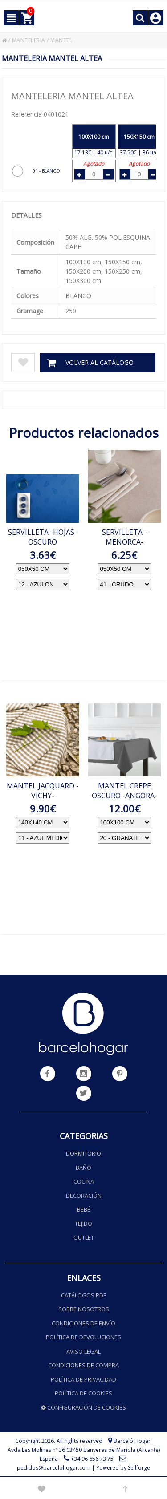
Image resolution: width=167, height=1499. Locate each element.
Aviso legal (83, 1351)
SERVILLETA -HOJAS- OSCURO (42, 537)
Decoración (84, 1196)
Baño (83, 1168)
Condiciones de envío (83, 1323)
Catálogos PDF (83, 1295)
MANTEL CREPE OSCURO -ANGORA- (124, 790)
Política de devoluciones (83, 1337)
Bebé (83, 1209)
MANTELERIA (28, 40)
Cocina (83, 1181)
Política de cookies (83, 1393)
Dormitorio (83, 1153)
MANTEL (61, 40)
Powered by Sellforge (123, 1467)
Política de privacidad (83, 1379)
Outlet (83, 1237)
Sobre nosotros (83, 1309)
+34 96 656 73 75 (92, 1459)
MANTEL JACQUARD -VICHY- (43, 790)
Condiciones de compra (83, 1365)
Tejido (83, 1224)
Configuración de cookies (83, 1407)
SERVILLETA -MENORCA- (124, 537)
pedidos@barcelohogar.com (53, 1467)
